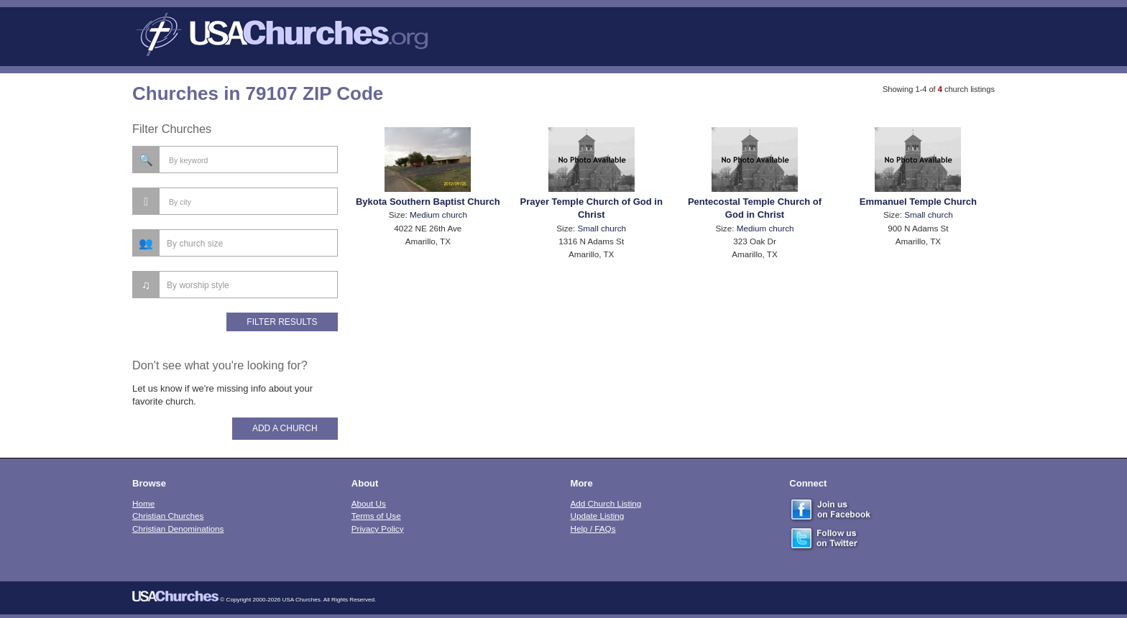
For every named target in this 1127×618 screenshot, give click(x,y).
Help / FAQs (593, 528)
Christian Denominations (178, 528)
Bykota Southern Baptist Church (428, 201)
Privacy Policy (377, 528)
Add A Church (285, 428)
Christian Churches (167, 515)
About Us (368, 503)
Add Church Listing (606, 503)
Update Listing (598, 515)
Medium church (438, 214)
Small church (602, 228)
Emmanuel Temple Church (918, 201)
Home (143, 503)
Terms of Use (376, 515)
